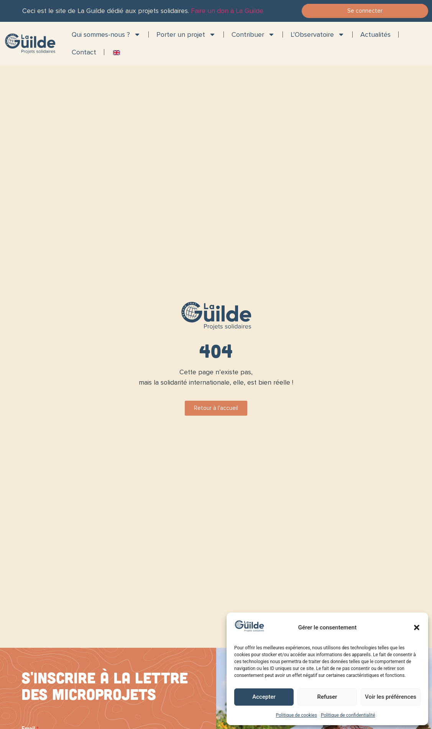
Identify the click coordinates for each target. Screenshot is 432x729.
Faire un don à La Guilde (227, 11)
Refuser (327, 696)
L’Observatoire (318, 34)
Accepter (263, 696)
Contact (84, 52)
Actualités (375, 34)
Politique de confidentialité (348, 715)
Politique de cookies (296, 715)
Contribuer (253, 34)
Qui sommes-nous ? (106, 34)
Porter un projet (186, 34)
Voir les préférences (390, 696)
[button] (417, 627)
